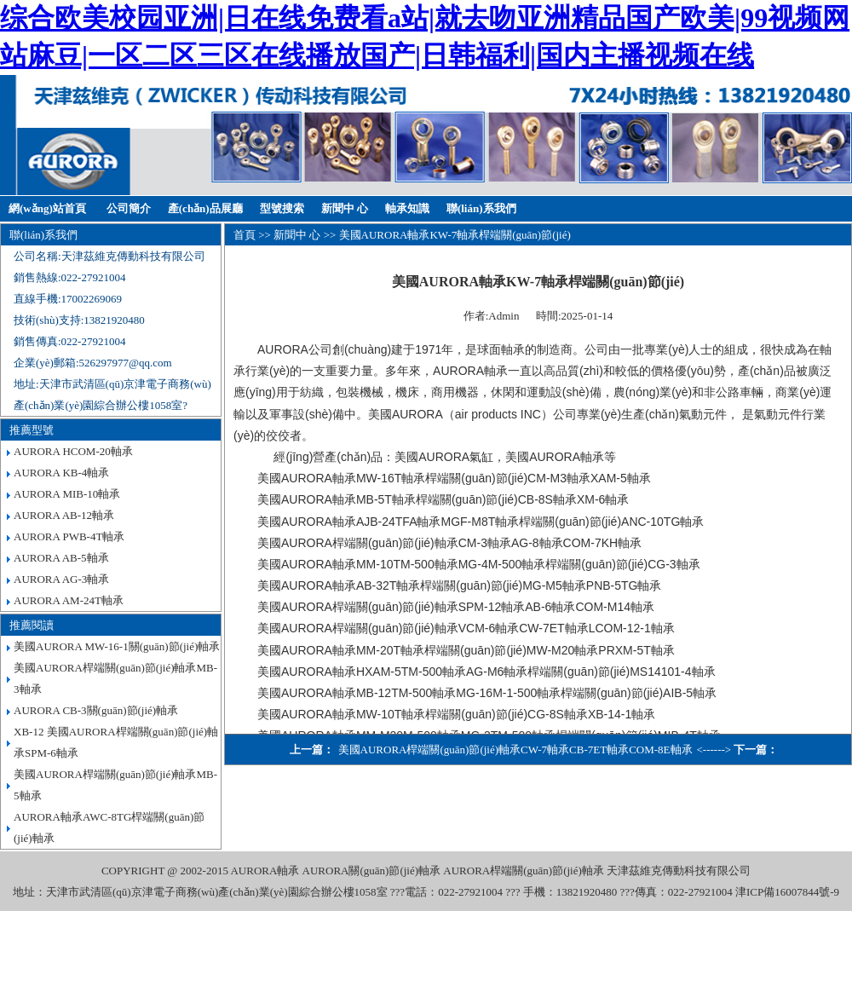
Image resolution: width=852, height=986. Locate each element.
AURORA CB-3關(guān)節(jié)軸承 (96, 710)
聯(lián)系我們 (481, 208)
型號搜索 (282, 208)
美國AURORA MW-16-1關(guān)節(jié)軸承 (117, 646)
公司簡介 (128, 208)
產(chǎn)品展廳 (205, 208)
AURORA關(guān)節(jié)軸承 (371, 870)
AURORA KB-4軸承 (61, 472)
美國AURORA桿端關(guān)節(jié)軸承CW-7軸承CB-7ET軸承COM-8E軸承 (515, 749)
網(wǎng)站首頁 (47, 208)
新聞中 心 (344, 208)
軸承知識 (407, 208)
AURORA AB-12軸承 (64, 515)
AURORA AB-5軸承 (61, 557)
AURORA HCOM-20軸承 (73, 451)
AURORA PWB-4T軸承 (69, 536)
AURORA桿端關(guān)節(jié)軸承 (523, 870)
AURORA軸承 (264, 870)
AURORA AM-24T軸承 (69, 600)
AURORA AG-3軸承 (61, 579)
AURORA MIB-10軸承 (67, 493)
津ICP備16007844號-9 (787, 891)
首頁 (244, 234)
